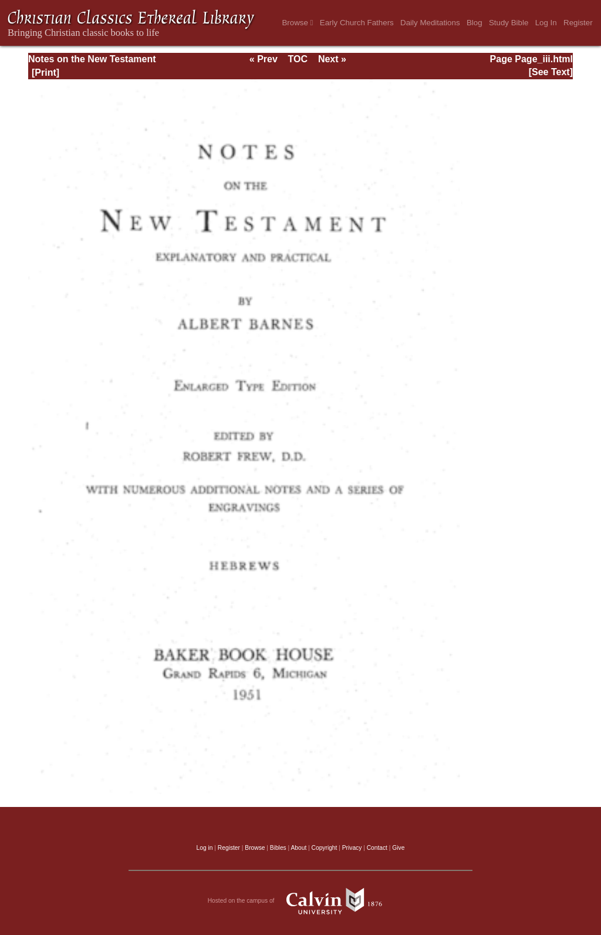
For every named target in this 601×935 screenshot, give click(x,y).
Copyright (324, 848)
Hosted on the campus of (301, 900)
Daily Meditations (430, 22)
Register (578, 22)
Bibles (278, 848)
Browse (297, 22)
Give (398, 848)
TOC (298, 59)
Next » (332, 59)
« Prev (263, 59)
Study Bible (508, 22)
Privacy (352, 848)
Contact (377, 848)
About (298, 848)
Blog (474, 22)
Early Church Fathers (357, 22)
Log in (205, 848)
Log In (546, 22)
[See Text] (551, 72)
